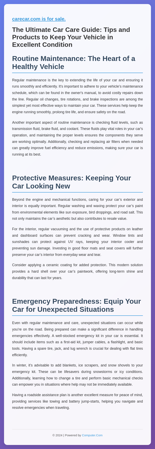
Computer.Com (92, 435)
